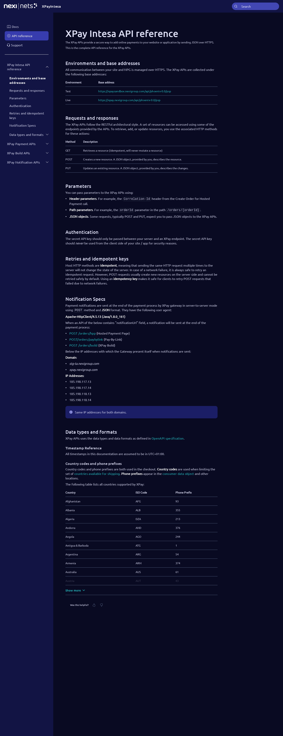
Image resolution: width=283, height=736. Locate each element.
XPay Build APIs (18, 153)
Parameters (17, 98)
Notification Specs (22, 125)
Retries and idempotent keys (26, 115)
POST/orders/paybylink (86, 338)
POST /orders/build (83, 344)
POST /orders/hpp (82, 332)
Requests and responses (27, 90)
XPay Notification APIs (23, 162)
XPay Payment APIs (21, 144)
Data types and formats (26, 134)
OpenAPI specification (168, 437)
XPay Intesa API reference (18, 67)
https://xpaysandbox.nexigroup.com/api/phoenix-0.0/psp (134, 91)
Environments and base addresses (27, 80)
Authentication (20, 106)
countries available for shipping (97, 472)
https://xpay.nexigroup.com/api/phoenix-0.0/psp (129, 100)
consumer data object (178, 472)
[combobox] (255, 6)
